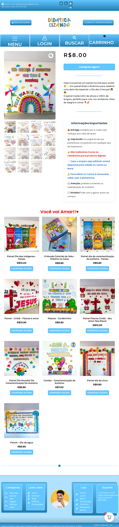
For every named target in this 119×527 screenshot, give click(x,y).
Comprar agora (89, 67)
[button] (15, 39)
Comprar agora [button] (21, 268)
